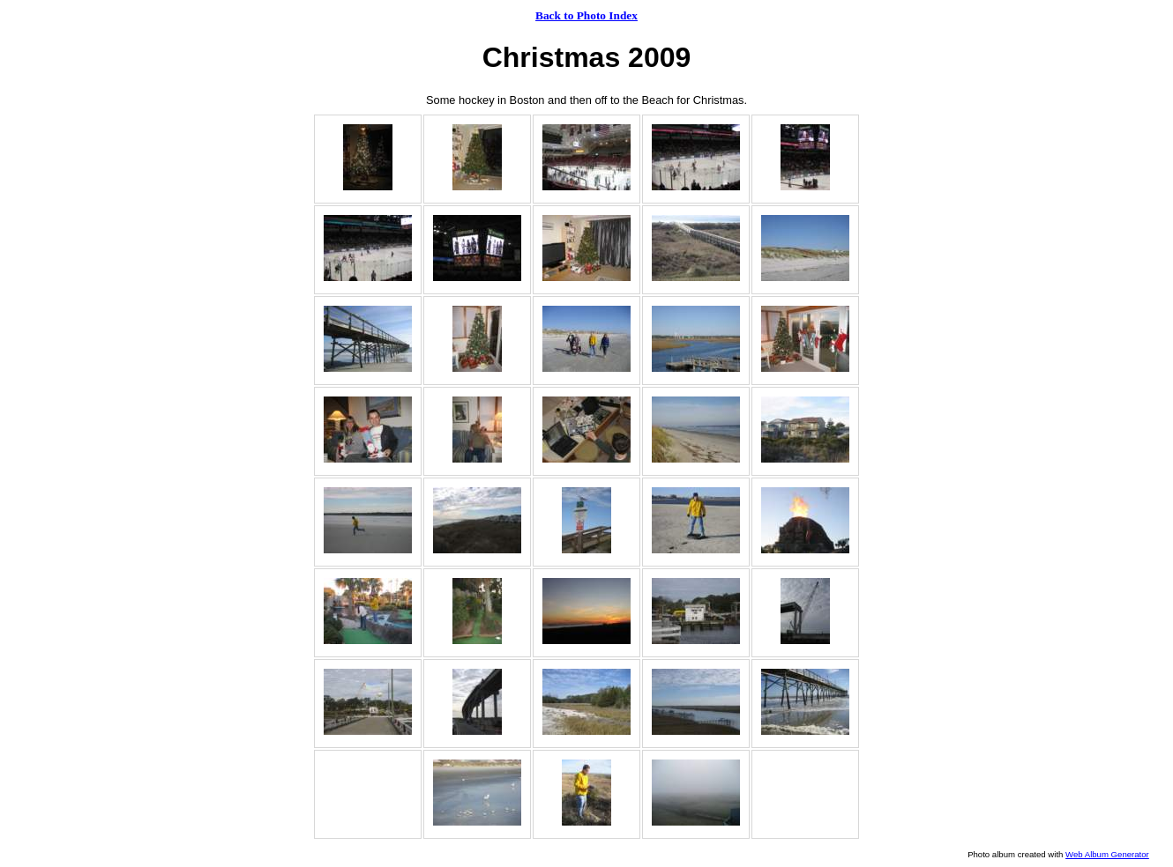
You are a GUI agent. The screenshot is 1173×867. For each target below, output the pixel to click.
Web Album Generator (1107, 854)
